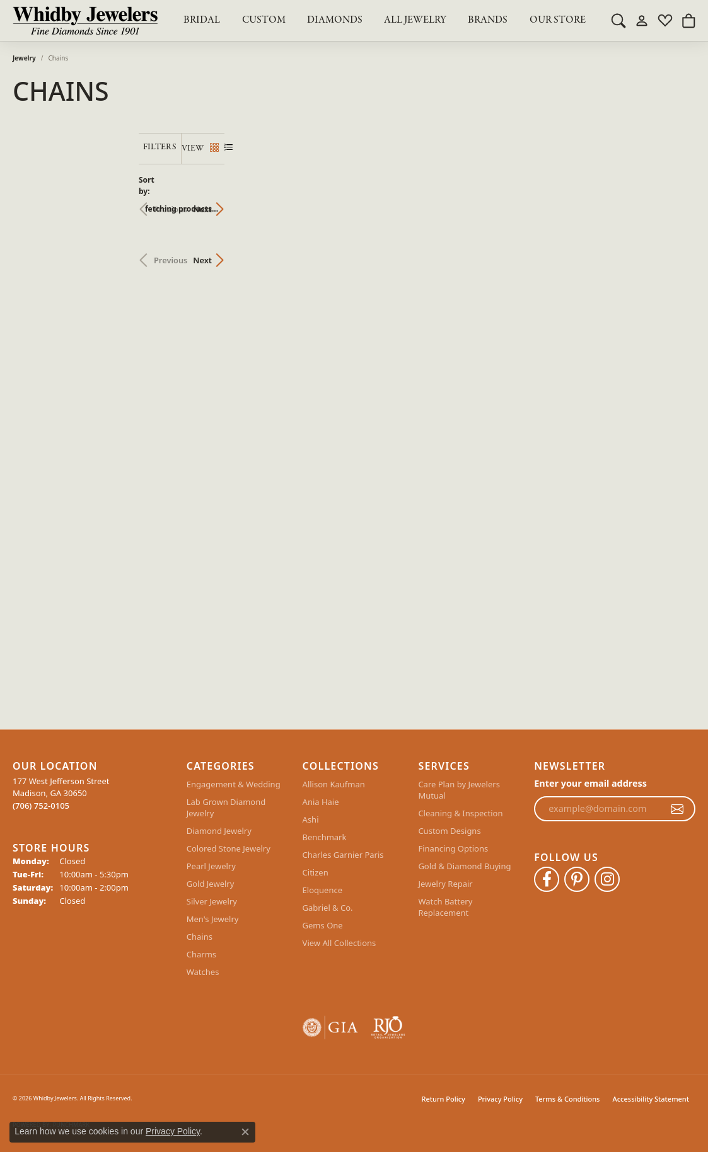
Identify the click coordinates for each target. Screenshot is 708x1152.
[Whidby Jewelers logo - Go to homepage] (85, 20)
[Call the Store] (41, 805)
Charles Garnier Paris (343, 854)
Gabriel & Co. (328, 907)
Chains (199, 936)
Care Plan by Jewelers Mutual (458, 789)
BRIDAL (201, 20)
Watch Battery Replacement (445, 907)
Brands (488, 20)
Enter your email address (590, 783)
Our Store (558, 20)
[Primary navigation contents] (384, 20)
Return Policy (443, 1099)
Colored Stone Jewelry (228, 848)
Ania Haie (321, 801)
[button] (618, 20)
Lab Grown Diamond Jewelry (226, 807)
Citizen (315, 872)
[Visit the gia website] (330, 1027)
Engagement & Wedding (234, 784)
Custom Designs (449, 830)
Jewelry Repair (445, 883)
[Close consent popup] (245, 1132)
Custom (264, 20)
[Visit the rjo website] (388, 1027)
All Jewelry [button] (415, 20)
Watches (203, 972)
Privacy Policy (500, 1099)
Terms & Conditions (567, 1099)
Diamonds (335, 20)
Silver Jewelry (212, 901)
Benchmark (325, 837)
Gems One (323, 925)
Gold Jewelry (211, 883)
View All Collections (339, 943)
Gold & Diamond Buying (464, 866)
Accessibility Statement (650, 1099)
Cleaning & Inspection (460, 813)
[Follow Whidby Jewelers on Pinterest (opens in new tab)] (576, 879)
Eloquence (322, 890)
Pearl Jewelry (211, 866)
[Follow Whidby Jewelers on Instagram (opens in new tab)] (607, 879)
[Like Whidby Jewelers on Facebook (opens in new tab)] (546, 879)
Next (673, 202)
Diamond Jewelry (219, 830)
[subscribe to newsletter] (677, 808)
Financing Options (453, 848)
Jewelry (24, 58)
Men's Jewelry (213, 919)
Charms (201, 954)
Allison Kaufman (334, 784)
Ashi (311, 819)
